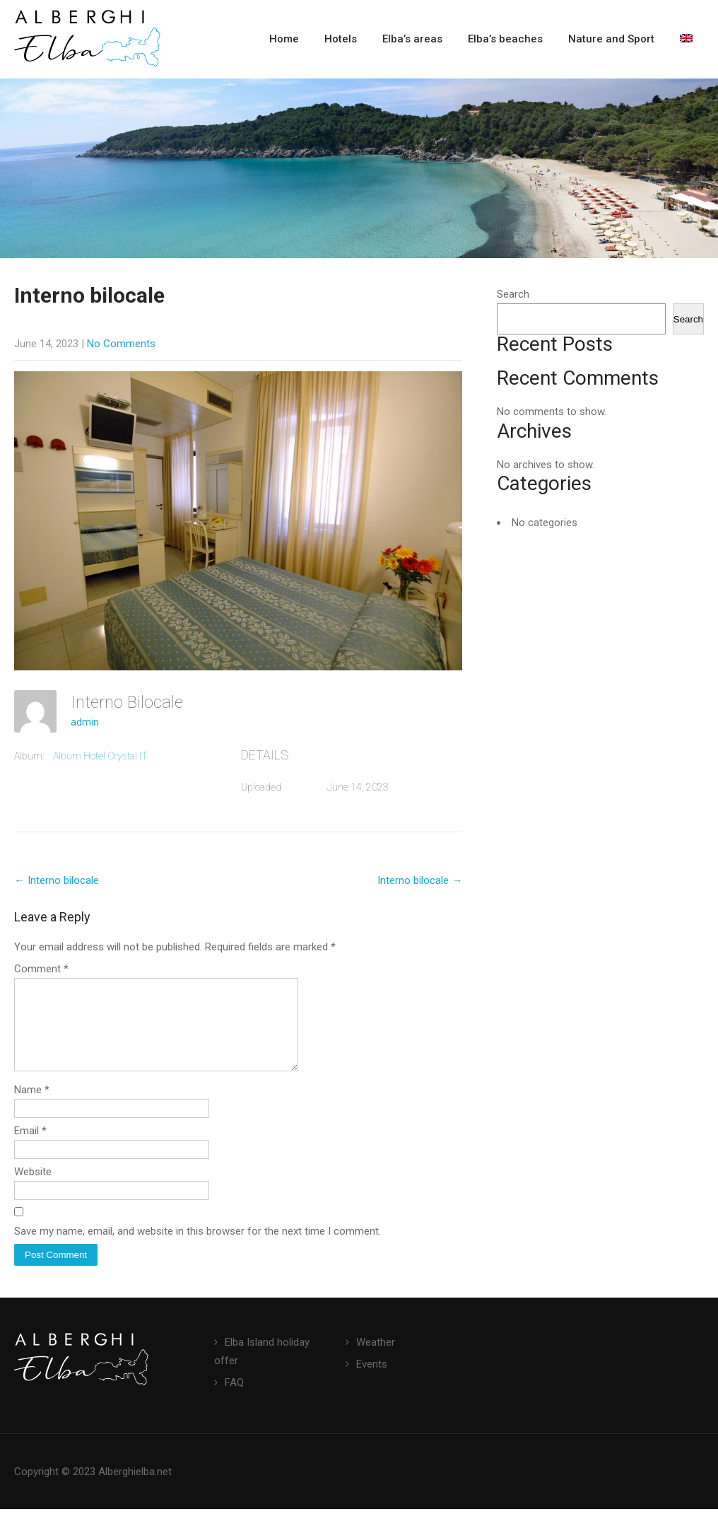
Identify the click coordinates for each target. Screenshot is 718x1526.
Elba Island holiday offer (262, 1368)
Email (30, 1147)
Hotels (340, 39)
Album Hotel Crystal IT (100, 756)
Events (371, 1381)
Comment (41, 968)
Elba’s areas (412, 39)
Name (31, 1106)
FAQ (234, 1399)
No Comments (121, 343)
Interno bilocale (56, 880)
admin (85, 722)
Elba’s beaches (505, 39)
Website (33, 1188)
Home (284, 39)
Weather (375, 1359)
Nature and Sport (611, 39)
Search (513, 294)
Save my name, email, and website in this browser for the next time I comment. (197, 1248)
